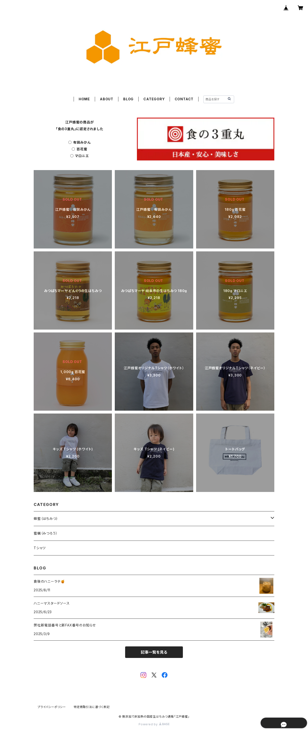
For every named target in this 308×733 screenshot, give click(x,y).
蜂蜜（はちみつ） (46, 518)
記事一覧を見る (154, 652)
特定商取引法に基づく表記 (92, 707)
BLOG (128, 99)
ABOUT (106, 99)
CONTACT (184, 99)
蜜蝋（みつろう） (46, 533)
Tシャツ (40, 548)
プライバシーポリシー (52, 707)
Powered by (154, 724)
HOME (84, 99)
